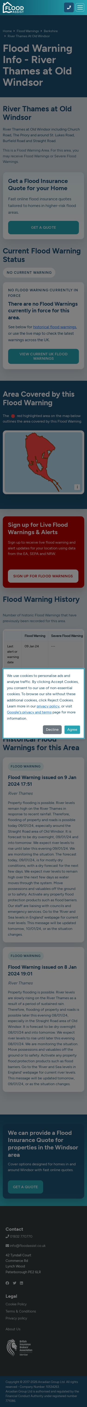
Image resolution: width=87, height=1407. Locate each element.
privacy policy (48, 706)
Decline (52, 730)
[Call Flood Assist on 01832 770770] (69, 7)
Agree (72, 730)
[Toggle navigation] (80, 7)
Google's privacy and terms (29, 712)
